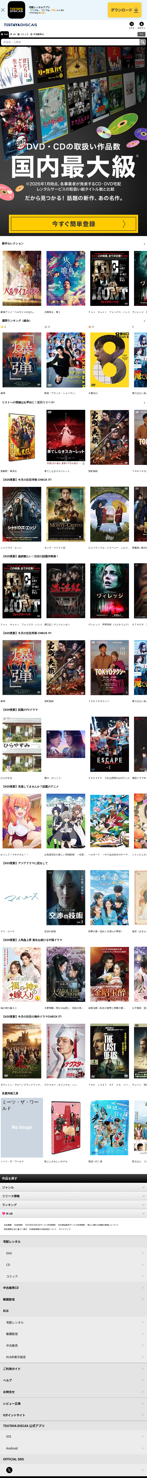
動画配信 (9, 1303)
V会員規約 (18, 1228)
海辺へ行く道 (95, 1165)
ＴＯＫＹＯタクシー (98, 705)
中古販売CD (47, 38)
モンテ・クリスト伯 (54, 551)
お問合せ (9, 1395)
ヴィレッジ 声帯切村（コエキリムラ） (109, 628)
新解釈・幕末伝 (9, 474)
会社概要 (8, 1228)
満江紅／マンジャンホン (57, 628)
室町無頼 (93, 474)
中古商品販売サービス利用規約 (71, 1228)
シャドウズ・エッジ (11, 551)
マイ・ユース (8, 935)
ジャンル (73, 1190)
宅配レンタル (15, 1326)
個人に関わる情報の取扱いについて (103, 1228)
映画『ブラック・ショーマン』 (60, 396)
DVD (7, 38)
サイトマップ (64, 1232)
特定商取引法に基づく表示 (15, 1232)
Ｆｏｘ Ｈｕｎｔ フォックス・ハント (109, 315)
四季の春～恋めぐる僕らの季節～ (105, 935)
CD (18, 38)
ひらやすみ (6, 781)
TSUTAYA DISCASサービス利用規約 (40, 1228)
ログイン (141, 31)
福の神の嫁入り (9, 1011)
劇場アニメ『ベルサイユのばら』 (18, 315)
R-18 (73, 1217)
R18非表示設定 (16, 1360)
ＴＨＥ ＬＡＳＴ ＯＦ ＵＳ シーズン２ (111, 1088)
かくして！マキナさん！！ (14, 858)
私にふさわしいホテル (56, 1165)
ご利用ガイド (12, 1372)
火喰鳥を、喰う (52, 315)
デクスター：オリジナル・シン (60, 1088)
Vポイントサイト (14, 1419)
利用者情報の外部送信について (43, 1232)
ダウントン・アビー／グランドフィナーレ (23, 1088)
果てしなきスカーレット (57, 474)
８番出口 (93, 396)
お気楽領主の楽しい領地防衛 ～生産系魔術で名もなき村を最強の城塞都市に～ (86, 858)
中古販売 (12, 1349)
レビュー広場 (12, 1407)
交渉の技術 (50, 935)
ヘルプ (7, 1384)
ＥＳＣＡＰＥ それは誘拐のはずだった (109, 781)
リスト (132, 31)
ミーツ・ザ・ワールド (12, 1165)
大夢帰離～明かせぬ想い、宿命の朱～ (64, 1011)
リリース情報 (73, 1199)
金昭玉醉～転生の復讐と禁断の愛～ (107, 1011)
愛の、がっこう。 (53, 781)
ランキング (73, 1208)
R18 (141, 37)
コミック (30, 38)
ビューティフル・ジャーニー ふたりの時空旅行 (113, 551)
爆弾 (3, 396)
